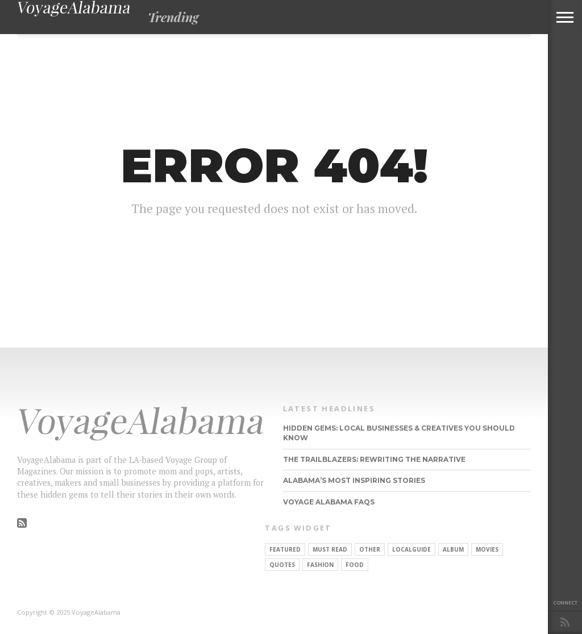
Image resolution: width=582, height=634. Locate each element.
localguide (411, 549)
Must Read (330, 549)
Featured (285, 549)
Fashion (320, 565)
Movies (487, 549)
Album (453, 549)
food (355, 565)
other (369, 549)
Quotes (282, 565)
